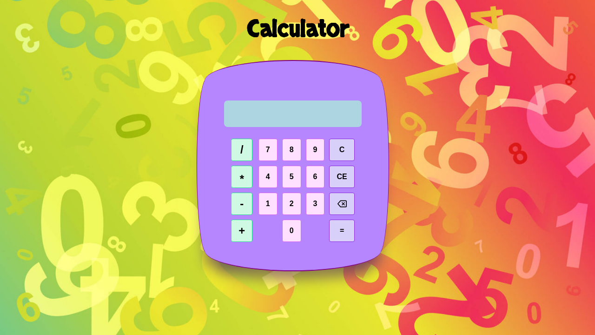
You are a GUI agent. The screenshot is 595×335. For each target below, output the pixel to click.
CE (342, 177)
